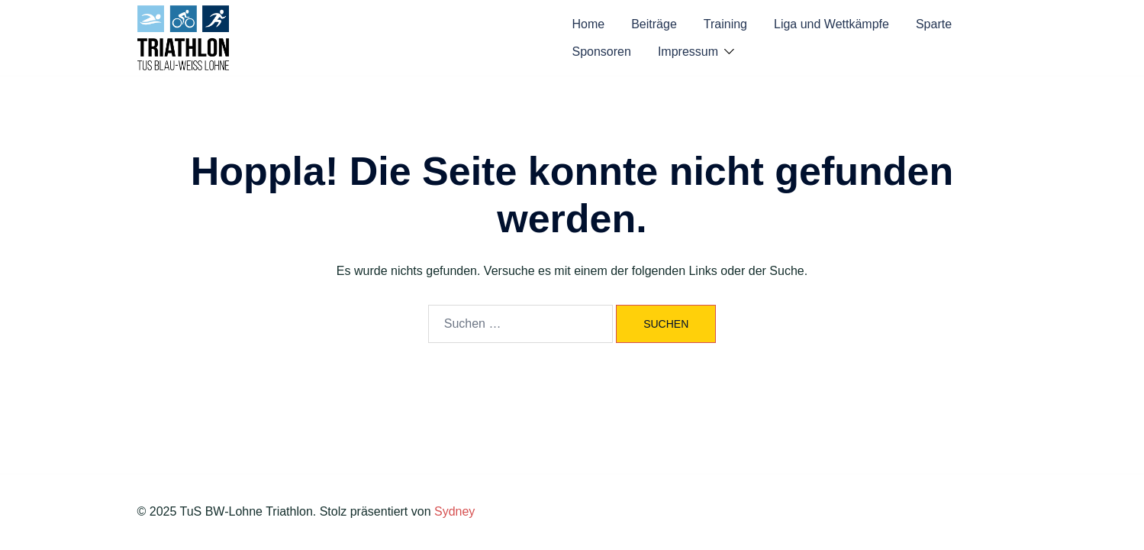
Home (588, 24)
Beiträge (654, 24)
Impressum (688, 51)
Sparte (934, 24)
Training (725, 24)
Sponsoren (601, 51)
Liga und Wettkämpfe (831, 24)
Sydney (454, 511)
